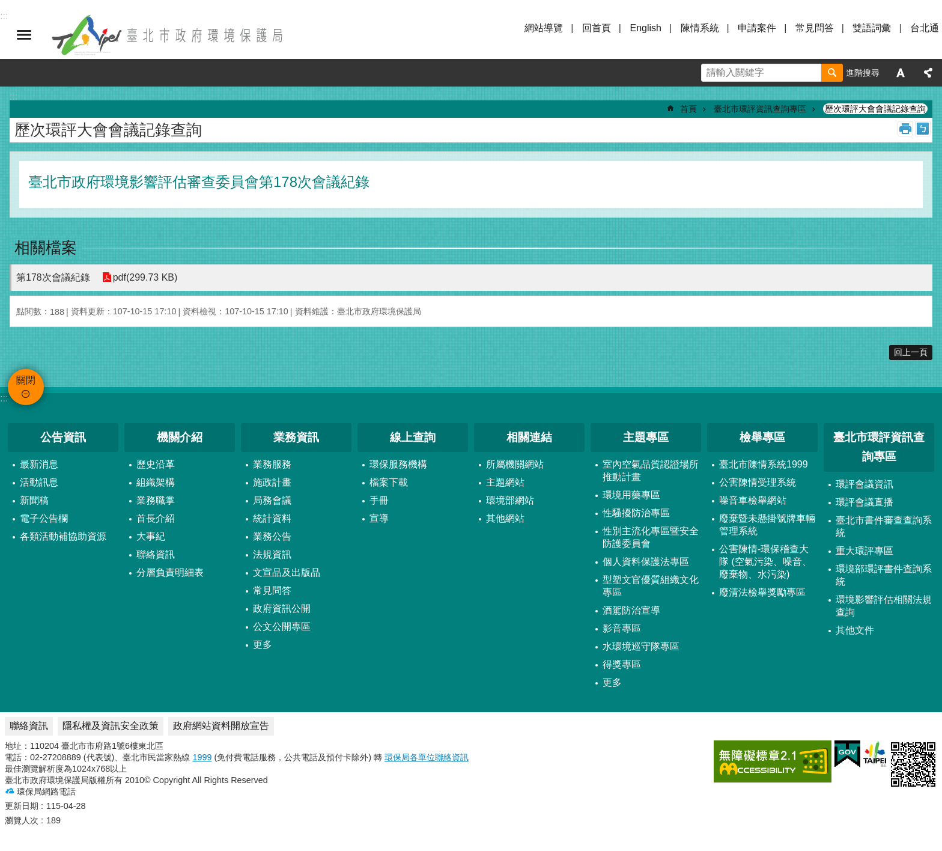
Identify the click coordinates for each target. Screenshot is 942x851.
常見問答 (814, 28)
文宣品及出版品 (286, 572)
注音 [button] (923, 128)
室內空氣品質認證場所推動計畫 (651, 470)
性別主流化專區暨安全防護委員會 (651, 537)
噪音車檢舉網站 (752, 500)
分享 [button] (928, 73)
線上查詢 (413, 437)
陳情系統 (700, 28)
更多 (262, 644)
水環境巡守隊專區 (641, 646)
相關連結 (529, 437)
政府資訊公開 (282, 608)
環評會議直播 (864, 502)
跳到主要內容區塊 (6, 6)
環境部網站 (510, 500)
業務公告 (272, 536)
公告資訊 (63, 437)
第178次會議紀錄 (53, 277)
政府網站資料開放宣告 (221, 726)
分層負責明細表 (170, 572)
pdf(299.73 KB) (145, 277)
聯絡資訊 (155, 554)
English (645, 28)
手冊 (379, 500)
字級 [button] (900, 73)
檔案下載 (388, 482)
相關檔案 (45, 247)
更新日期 (21, 806)
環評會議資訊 (864, 484)
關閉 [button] (24, 35)
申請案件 (757, 28)
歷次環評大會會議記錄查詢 (875, 109)
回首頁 (596, 28)
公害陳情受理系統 (757, 482)
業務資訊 (296, 437)
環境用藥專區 (631, 495)
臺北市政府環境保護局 (168, 35)
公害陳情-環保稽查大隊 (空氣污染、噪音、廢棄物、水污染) (765, 561)
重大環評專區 (864, 551)
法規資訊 (272, 554)
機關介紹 (179, 437)
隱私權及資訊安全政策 (110, 726)
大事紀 (150, 536)
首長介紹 (155, 518)
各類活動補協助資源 (63, 536)
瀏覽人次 (21, 820)
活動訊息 (39, 482)
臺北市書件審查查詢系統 (884, 526)
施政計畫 (272, 482)
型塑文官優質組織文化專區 (651, 586)
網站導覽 (543, 28)
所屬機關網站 (515, 464)
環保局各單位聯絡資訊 (426, 757)
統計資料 (272, 518)
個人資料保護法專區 (646, 562)
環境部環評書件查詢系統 (884, 575)
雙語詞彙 (871, 28)
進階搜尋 (863, 73)
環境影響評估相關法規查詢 (884, 605)
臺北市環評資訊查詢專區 (760, 109)
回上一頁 (911, 352)
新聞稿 (34, 500)
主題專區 (646, 437)
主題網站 (505, 482)
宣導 (379, 518)
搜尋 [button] (832, 73)
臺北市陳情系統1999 (763, 464)
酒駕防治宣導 (631, 610)
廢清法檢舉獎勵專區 (762, 592)
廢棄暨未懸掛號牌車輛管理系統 (767, 524)
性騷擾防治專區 (636, 513)
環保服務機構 (398, 464)
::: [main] (13, 96)
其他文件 (855, 630)
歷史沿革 (155, 464)
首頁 (688, 109)
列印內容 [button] (905, 128)
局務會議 (272, 500)
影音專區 (622, 628)
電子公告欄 (44, 518)
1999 (201, 757)
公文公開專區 (282, 626)
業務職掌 (155, 500)
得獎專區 (622, 664)
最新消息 (39, 464)
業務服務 (272, 464)
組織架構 (155, 482)
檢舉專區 (762, 437)
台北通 (924, 28)
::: (4, 398)
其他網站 (505, 518)
